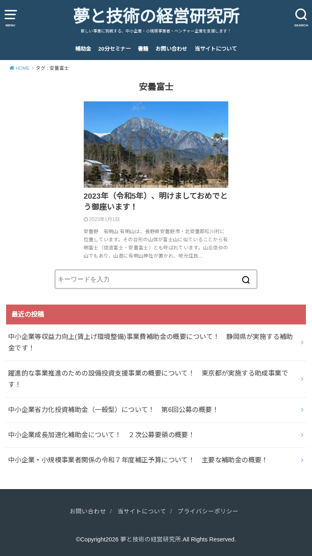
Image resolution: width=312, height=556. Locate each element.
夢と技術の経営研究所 (156, 16)
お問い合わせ (171, 49)
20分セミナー (114, 49)
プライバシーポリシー (208, 511)
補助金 (83, 49)
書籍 (143, 49)
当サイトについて (216, 49)
